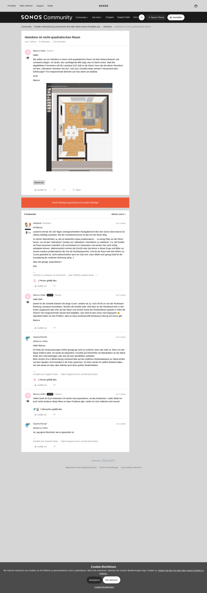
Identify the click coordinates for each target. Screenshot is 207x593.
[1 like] (45, 280)
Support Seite (123, 17)
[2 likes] (47, 409)
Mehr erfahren (26, 6)
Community (26, 26)
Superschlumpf (40, 337)
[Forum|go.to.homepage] (46, 17)
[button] (156, 17)
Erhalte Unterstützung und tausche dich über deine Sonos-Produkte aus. (67, 26)
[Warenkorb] (195, 5)
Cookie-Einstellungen (108, 467)
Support (40, 6)
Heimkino (107, 26)
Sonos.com (138, 17)
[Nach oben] (201, 463)
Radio (50, 6)
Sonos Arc (39, 182)
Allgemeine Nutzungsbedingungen (81, 467)
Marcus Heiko (39, 51)
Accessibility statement (131, 467)
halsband (37, 223)
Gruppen (110, 17)
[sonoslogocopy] (103, 6)
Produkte (12, 6)
